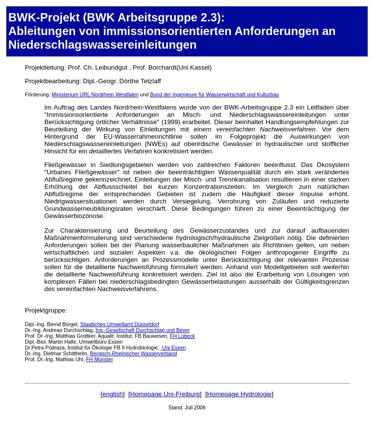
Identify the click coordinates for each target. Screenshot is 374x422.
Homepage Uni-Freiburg (165, 394)
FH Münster (99, 359)
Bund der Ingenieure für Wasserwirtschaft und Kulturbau (214, 94)
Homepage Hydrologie (239, 394)
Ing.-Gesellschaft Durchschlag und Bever (142, 330)
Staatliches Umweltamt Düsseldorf (119, 324)
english (112, 394)
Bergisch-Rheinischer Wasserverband (133, 353)
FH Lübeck (182, 336)
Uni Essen (173, 347)
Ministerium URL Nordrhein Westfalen (95, 94)
